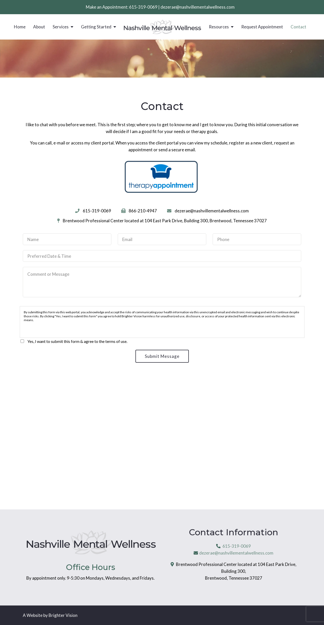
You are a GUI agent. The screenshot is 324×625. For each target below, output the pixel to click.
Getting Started (96, 26)
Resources (219, 26)
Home (20, 26)
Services (61, 26)
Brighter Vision (63, 615)
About (39, 26)
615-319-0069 (143, 7)
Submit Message (162, 356)
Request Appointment (262, 26)
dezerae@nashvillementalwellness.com (197, 7)
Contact (298, 26)
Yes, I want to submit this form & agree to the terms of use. (77, 341)
